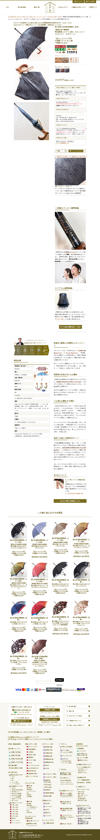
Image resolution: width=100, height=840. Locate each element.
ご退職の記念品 (48, 823)
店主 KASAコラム (83, 805)
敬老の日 (46, 812)
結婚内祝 (46, 780)
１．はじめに (13, 788)
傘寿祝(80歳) (47, 747)
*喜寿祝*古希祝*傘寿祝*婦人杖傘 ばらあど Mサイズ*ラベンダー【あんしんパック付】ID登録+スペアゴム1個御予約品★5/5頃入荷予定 (39, 548)
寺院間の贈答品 (48, 793)
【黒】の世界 (14, 813)
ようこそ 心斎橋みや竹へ (84, 767)
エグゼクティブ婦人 (49, 774)
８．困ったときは (14, 800)
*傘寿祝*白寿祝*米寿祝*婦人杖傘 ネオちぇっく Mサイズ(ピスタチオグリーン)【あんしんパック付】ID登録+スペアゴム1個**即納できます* (18, 587)
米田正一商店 (31, 754)
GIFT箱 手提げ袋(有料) (66, 761)
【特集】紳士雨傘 (14, 755)
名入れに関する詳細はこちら (70, 501)
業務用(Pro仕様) (31, 823)
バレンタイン (48, 806)
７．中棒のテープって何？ (16, 798)
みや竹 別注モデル (32, 768)
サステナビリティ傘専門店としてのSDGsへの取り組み (67, 817)
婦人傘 (29, 785)
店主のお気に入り (82, 770)
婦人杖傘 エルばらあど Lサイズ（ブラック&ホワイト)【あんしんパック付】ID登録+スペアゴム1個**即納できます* (60, 586)
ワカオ (29, 762)
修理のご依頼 (50, 710)
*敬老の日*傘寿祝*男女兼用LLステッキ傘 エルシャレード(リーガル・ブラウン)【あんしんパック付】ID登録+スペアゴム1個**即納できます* (39, 665)
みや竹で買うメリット (83, 769)
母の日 (46, 765)
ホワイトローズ (31, 746)
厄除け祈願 (47, 796)
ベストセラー (81, 751)
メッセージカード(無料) (66, 762)
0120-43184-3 (21, 710)
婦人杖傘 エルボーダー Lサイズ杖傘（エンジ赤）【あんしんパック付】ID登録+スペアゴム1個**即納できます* (39, 624)
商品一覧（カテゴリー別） (38, 17)
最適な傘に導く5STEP (16, 775)
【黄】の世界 (14, 807)
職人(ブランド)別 (31, 744)
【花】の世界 (14, 816)
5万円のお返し (48, 784)
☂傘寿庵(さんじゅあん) (49, 719)
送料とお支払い (81, 791)
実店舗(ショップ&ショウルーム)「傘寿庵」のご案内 (32, 732)
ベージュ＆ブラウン (15, 822)
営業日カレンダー (82, 797)
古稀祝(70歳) (47, 753)
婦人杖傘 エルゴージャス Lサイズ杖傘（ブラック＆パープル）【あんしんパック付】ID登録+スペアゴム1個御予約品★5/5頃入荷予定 (18, 664)
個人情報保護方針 (82, 798)
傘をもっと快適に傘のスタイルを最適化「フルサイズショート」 (67, 795)
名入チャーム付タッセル (66, 782)
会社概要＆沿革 (81, 777)
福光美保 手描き (31, 773)
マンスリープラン (48, 820)
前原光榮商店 (31, 749)
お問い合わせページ (21, 721)
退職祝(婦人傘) (48, 759)
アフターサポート (60, 319)
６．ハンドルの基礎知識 (15, 797)
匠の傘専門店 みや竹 (14, 17)
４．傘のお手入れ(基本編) (15, 793)
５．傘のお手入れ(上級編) (15, 795)
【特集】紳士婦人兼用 (16, 758)
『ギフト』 (63, 744)
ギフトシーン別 (48, 744)
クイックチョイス (66, 755)
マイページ (78, 1)
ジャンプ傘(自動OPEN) (32, 807)
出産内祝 (46, 790)
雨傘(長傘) (29, 787)
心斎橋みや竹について (73, 720)
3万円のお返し (48, 782)
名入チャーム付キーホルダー (67, 784)
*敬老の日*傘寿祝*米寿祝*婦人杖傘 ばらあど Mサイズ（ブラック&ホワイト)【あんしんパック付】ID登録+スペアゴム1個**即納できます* (18, 547)
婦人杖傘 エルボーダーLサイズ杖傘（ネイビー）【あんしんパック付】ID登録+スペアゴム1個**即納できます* (18, 624)
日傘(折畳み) (29, 796)
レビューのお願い (83, 757)
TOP (7, 7)
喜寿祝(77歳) (47, 750)
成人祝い (46, 803)
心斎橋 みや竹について (79, 7)
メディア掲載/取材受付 (83, 780)
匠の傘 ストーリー (15, 748)
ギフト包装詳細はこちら (63, 143)
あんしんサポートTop (83, 789)
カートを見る (90, 1)
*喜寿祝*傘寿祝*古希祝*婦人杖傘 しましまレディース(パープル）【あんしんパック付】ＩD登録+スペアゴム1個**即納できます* (60, 545)
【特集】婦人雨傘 (14, 752)
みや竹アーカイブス (84, 816)
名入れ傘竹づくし (65, 778)
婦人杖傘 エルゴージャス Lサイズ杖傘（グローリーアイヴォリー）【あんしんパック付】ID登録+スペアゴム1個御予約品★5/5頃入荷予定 (81, 625)
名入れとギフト (63, 7)
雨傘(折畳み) (29, 789)
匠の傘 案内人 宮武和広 (84, 782)
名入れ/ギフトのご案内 (74, 716)
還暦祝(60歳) (47, 756)
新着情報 (80, 748)
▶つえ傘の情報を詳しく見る (70, 327)
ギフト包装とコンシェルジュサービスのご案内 (36, 739)
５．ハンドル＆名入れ (15, 783)
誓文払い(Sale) (82, 760)
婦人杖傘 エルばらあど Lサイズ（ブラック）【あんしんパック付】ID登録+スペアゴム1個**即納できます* (81, 586)
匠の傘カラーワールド (16, 802)
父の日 (46, 768)
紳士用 (50, 17)
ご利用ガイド (92, 7)
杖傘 (59, 17)
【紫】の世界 (14, 805)
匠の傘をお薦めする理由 (16, 768)
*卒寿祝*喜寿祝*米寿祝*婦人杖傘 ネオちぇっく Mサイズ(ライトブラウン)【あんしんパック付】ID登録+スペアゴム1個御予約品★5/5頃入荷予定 (81, 548)
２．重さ (12, 778)
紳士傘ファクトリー (32, 821)
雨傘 (55, 17)
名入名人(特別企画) (65, 780)
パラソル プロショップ (32, 825)
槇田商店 (29, 757)
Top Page (13, 739)
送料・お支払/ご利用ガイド (75, 725)
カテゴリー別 (30, 783)
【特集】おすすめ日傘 (16, 762)
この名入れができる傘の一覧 (75, 493)
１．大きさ (12, 776)
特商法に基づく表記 (82, 800)
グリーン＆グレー (15, 820)
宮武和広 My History (82, 772)
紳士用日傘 (29, 812)
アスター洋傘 (31, 760)
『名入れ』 (63, 769)
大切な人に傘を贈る (66, 746)
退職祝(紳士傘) (48, 762)
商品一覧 (36, 7)
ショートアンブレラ (31, 791)
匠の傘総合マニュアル (16, 786)
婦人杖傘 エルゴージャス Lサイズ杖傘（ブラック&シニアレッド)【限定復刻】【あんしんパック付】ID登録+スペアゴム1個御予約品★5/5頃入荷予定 (60, 625)
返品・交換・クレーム (83, 795)
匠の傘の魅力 (22, 7)
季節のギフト (47, 800)
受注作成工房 (31, 771)
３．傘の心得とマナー (15, 791)
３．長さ (12, 780)
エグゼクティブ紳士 (49, 777)
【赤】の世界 (14, 811)
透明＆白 (13, 818)
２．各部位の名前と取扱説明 (16, 789)
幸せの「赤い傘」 (66, 823)
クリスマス (47, 815)
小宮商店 (29, 752)
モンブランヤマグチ (32, 765)
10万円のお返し (48, 787)
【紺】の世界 (14, 809)
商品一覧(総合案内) (15, 744)
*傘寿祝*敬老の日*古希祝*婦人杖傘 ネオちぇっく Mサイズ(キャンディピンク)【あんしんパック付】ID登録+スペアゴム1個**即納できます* (39, 587)
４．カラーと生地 (14, 782)
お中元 (46, 809)
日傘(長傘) (29, 794)
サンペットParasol (32, 776)
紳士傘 (29, 801)
